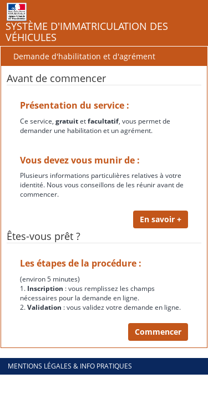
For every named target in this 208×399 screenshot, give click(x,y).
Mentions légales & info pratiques (70, 366)
